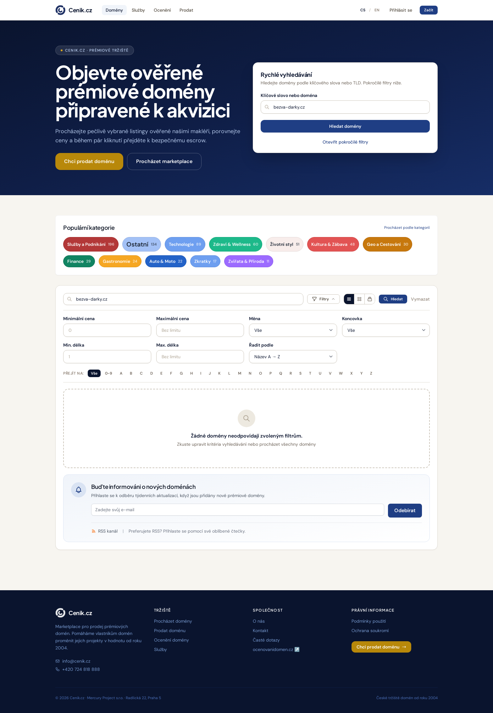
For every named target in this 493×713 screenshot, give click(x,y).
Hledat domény (345, 126)
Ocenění (162, 10)
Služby (138, 10)
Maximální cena (172, 318)
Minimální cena (79, 318)
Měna (254, 318)
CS (362, 10)
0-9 (108, 373)
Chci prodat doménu (89, 161)
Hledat (393, 299)
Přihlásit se (401, 10)
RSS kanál (104, 531)
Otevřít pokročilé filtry (345, 142)
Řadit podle (261, 345)
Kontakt (260, 630)
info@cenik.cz (72, 661)
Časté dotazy (266, 640)
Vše (94, 373)
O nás (259, 621)
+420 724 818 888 (77, 669)
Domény (114, 10)
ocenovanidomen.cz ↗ (276, 649)
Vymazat (420, 299)
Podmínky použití (369, 621)
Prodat (186, 10)
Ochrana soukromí (370, 630)
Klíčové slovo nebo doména (289, 95)
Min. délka (73, 345)
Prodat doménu (170, 630)
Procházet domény (173, 621)
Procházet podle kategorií (407, 227)
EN (376, 10)
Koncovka (352, 318)
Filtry (323, 299)
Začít (428, 10)
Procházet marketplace (164, 161)
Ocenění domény (171, 640)
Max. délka (167, 345)
